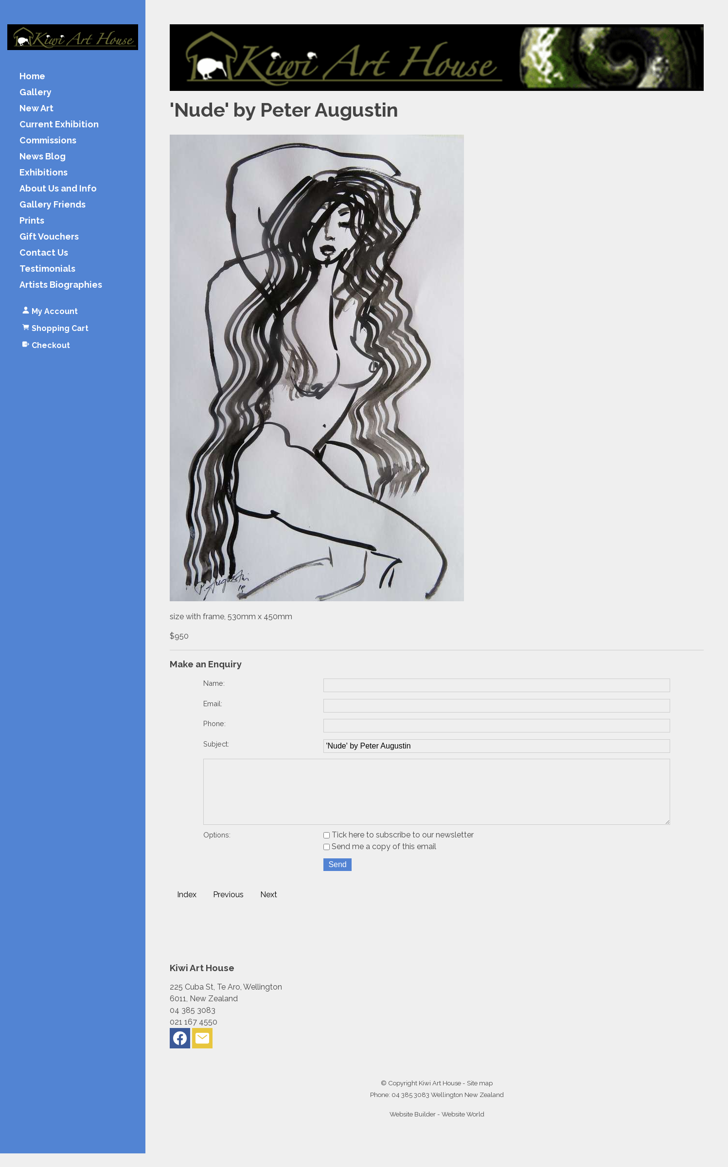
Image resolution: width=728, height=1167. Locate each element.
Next (268, 908)
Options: (217, 848)
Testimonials (47, 269)
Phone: (214, 723)
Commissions (47, 140)
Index (186, 908)
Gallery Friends (52, 204)
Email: (212, 703)
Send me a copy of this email (379, 860)
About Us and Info (58, 188)
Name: (214, 683)
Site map (480, 1096)
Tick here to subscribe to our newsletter (398, 848)
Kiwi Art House (440, 1096)
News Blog (42, 156)
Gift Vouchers (49, 237)
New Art (36, 108)
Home (32, 76)
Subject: (216, 744)
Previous (228, 908)
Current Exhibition (59, 124)
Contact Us (43, 253)
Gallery (35, 92)
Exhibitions (43, 172)
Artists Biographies (60, 285)
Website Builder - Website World (437, 1128)
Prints (31, 221)
